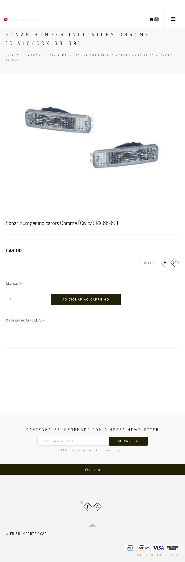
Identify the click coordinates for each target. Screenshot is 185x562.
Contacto (92, 469)
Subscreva (128, 441)
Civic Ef (58, 55)
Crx (41, 320)
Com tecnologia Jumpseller (155, 555)
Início (12, 55)
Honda (34, 55)
